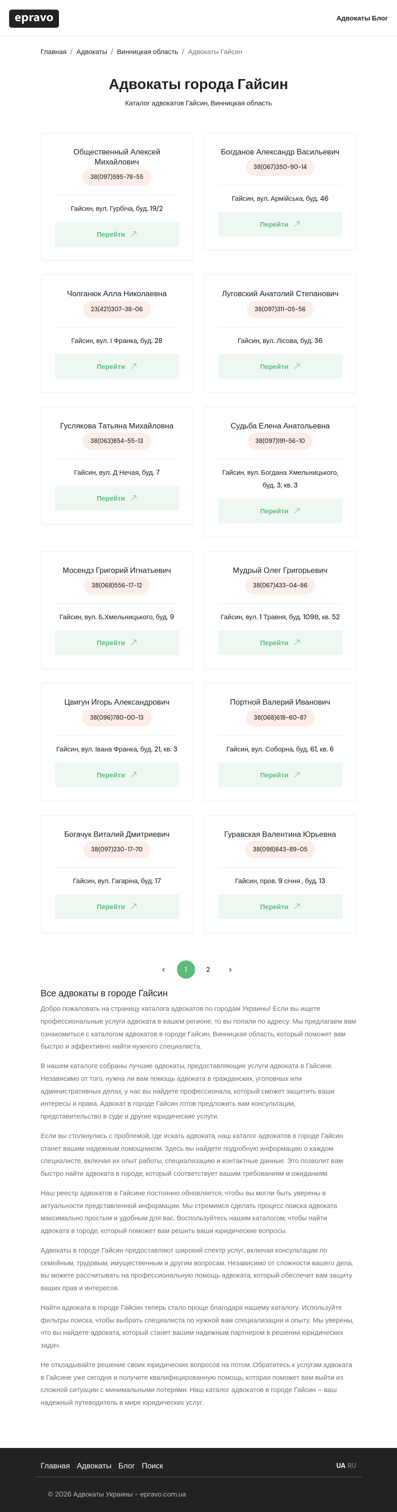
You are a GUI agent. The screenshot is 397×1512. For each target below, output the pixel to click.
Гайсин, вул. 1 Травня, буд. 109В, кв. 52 (280, 617)
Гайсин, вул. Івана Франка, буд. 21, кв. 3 (116, 749)
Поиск (152, 1466)
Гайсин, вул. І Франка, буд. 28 (116, 340)
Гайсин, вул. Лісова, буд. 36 (280, 340)
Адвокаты (354, 18)
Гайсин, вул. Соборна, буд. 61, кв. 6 (280, 749)
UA (340, 1465)
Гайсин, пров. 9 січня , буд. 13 (280, 880)
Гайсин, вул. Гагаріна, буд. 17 (117, 880)
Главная (55, 1466)
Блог (380, 18)
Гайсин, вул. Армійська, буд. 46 (280, 198)
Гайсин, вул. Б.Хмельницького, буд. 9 (116, 617)
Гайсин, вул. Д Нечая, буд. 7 (117, 472)
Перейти (118, 234)
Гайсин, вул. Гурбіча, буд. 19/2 (117, 208)
